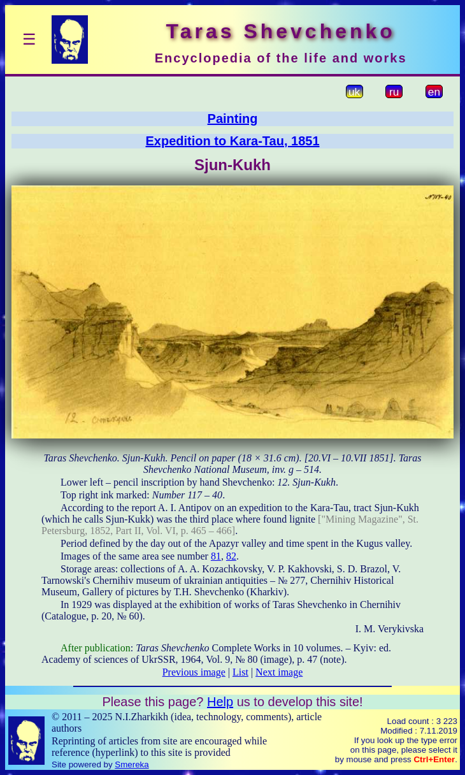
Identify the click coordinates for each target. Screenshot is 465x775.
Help (220, 702)
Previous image (193, 672)
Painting (233, 119)
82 (231, 556)
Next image (279, 672)
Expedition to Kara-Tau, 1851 (232, 141)
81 (216, 556)
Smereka (131, 764)
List (240, 672)
